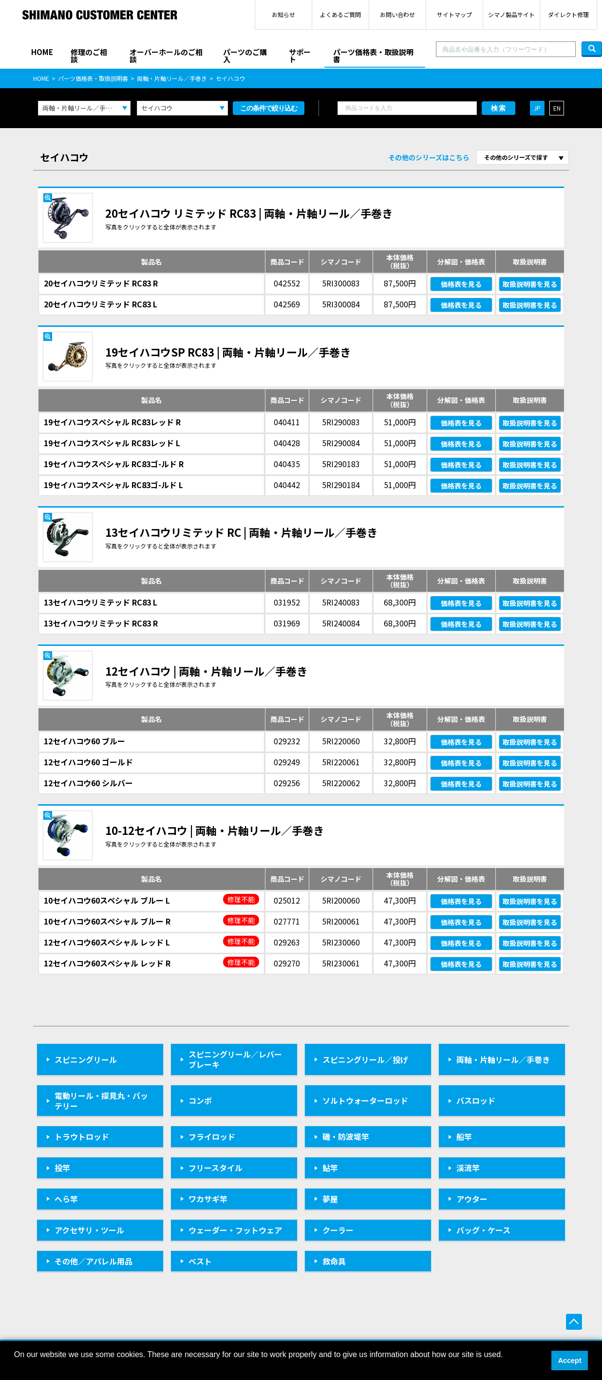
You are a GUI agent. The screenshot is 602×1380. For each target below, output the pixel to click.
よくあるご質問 (340, 14)
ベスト (200, 1261)
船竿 (464, 1136)
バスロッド (475, 1100)
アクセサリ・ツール (89, 1230)
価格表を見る (461, 284)
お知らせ (283, 14)
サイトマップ (454, 14)
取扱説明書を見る (530, 284)
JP (537, 108)
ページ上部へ (574, 1321)
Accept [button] (570, 1360)
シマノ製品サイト (511, 14)
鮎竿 (330, 1167)
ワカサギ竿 (207, 1199)
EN (557, 108)
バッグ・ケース (483, 1230)
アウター (472, 1199)
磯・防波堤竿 (345, 1136)
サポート (300, 55)
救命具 (334, 1261)
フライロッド (211, 1136)
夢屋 (330, 1199)
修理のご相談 (89, 55)
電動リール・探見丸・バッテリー (101, 1101)
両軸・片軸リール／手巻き (172, 78)
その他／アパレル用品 (93, 1261)
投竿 (62, 1167)
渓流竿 (468, 1167)
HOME (42, 52)
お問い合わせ (397, 14)
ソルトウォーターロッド (365, 1100)
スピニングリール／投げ (365, 1059)
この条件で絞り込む (268, 108)
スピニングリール (86, 1059)
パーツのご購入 (245, 55)
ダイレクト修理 (568, 14)
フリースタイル (215, 1167)
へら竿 (66, 1199)
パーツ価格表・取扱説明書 (373, 55)
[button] (15, 1367)
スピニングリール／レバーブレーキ (235, 1059)
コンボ (200, 1100)
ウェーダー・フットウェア (235, 1230)
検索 (499, 108)
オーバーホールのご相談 (166, 55)
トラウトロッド (82, 1136)
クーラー (338, 1230)
